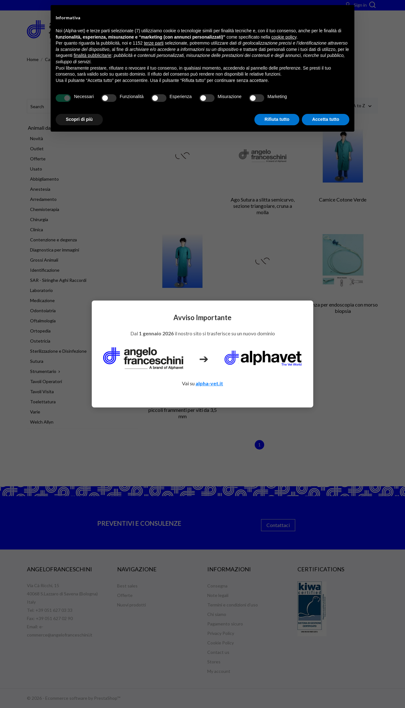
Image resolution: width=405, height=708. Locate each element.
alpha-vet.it (209, 383)
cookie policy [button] (283, 37)
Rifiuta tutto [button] (277, 119)
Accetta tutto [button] (325, 119)
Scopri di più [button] (79, 119)
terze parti (154, 43)
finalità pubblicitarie (92, 55)
